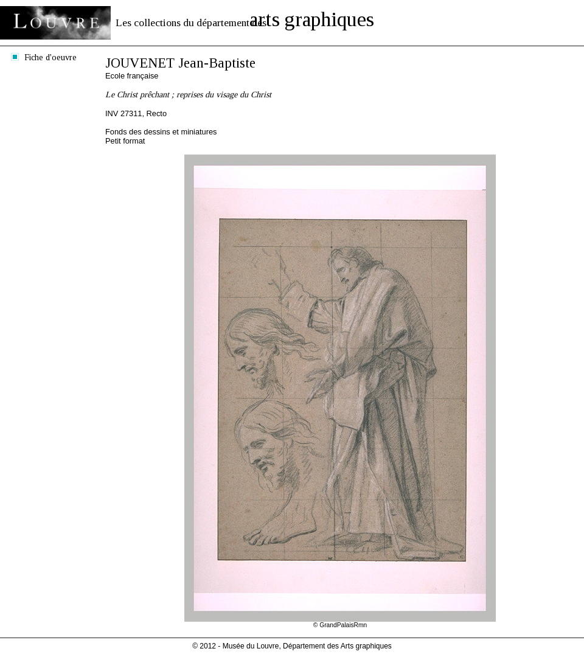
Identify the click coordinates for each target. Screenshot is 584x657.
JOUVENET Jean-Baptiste (180, 63)
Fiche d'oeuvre (50, 57)
